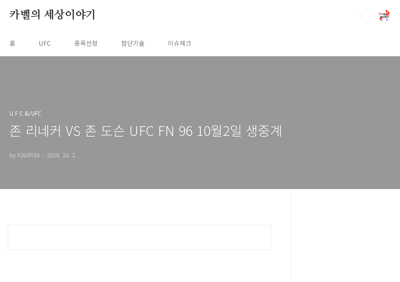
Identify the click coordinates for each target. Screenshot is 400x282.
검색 (366, 15)
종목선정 (86, 43)
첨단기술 (133, 43)
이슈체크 (179, 43)
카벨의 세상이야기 (52, 15)
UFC (45, 43)
